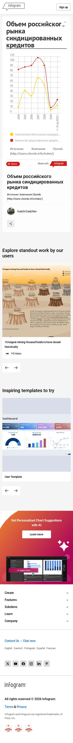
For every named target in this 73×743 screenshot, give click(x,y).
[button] (36, 134)
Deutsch (18, 648)
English (8, 648)
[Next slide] (15, 367)
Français (51, 648)
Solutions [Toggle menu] (11, 607)
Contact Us (12, 641)
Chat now (29, 641)
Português (29, 648)
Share (14, 164)
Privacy (22, 707)
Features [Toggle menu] (11, 600)
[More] (65, 22)
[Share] (10, 223)
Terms (9, 707)
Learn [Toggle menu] (9, 614)
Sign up (63, 7)
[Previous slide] (7, 367)
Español (41, 648)
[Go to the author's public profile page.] (22, 211)
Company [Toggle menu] (11, 621)
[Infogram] (13, 7)
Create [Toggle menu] (9, 593)
